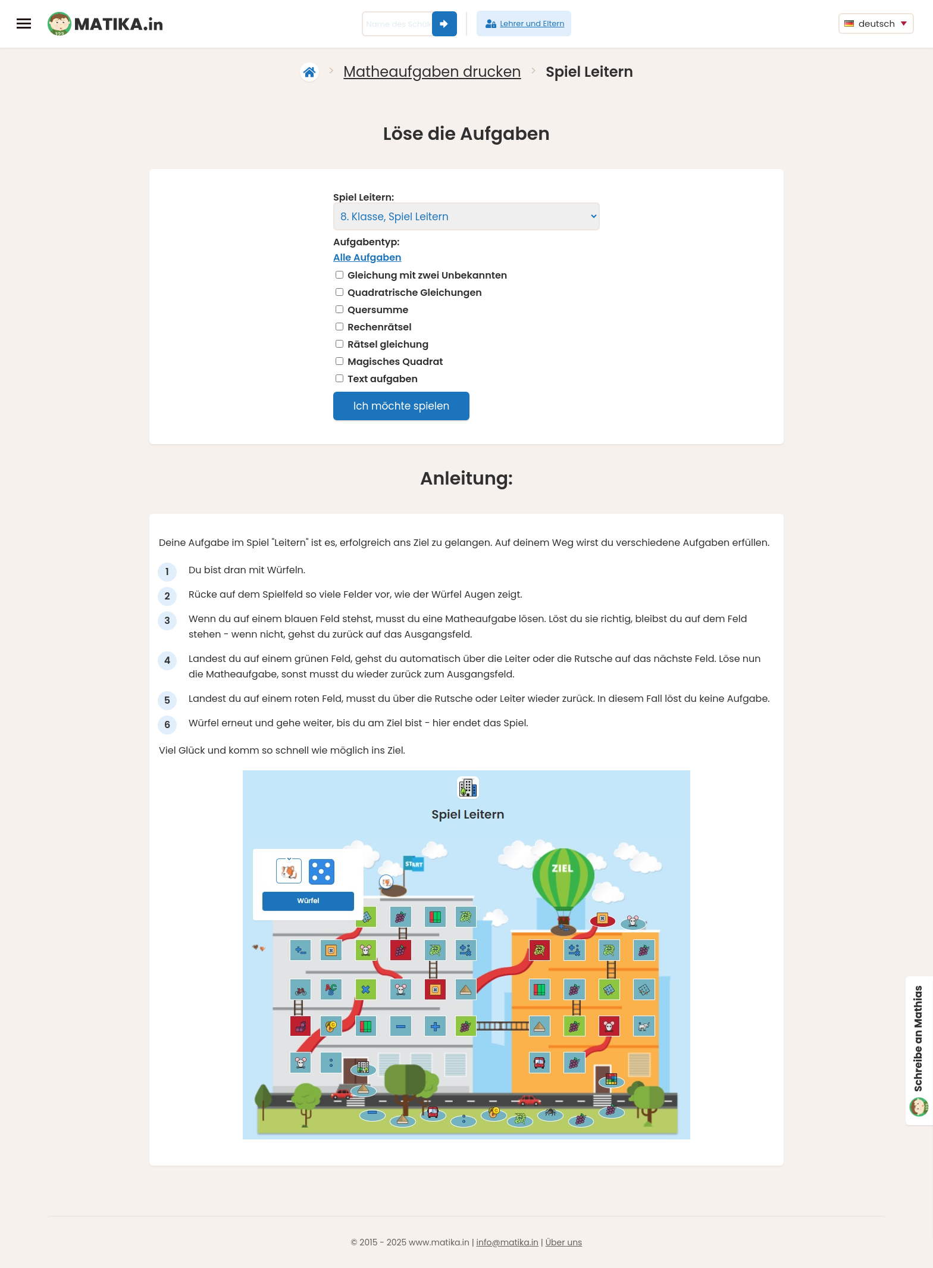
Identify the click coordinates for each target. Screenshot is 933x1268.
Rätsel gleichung (387, 344)
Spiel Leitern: (363, 197)
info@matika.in (507, 1242)
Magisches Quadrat (395, 362)
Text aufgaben (382, 379)
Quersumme (377, 310)
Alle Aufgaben (367, 257)
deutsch (869, 23)
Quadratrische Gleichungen (414, 293)
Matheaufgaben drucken (432, 72)
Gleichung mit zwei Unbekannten (427, 275)
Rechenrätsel (379, 327)
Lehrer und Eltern (524, 24)
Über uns (564, 1242)
